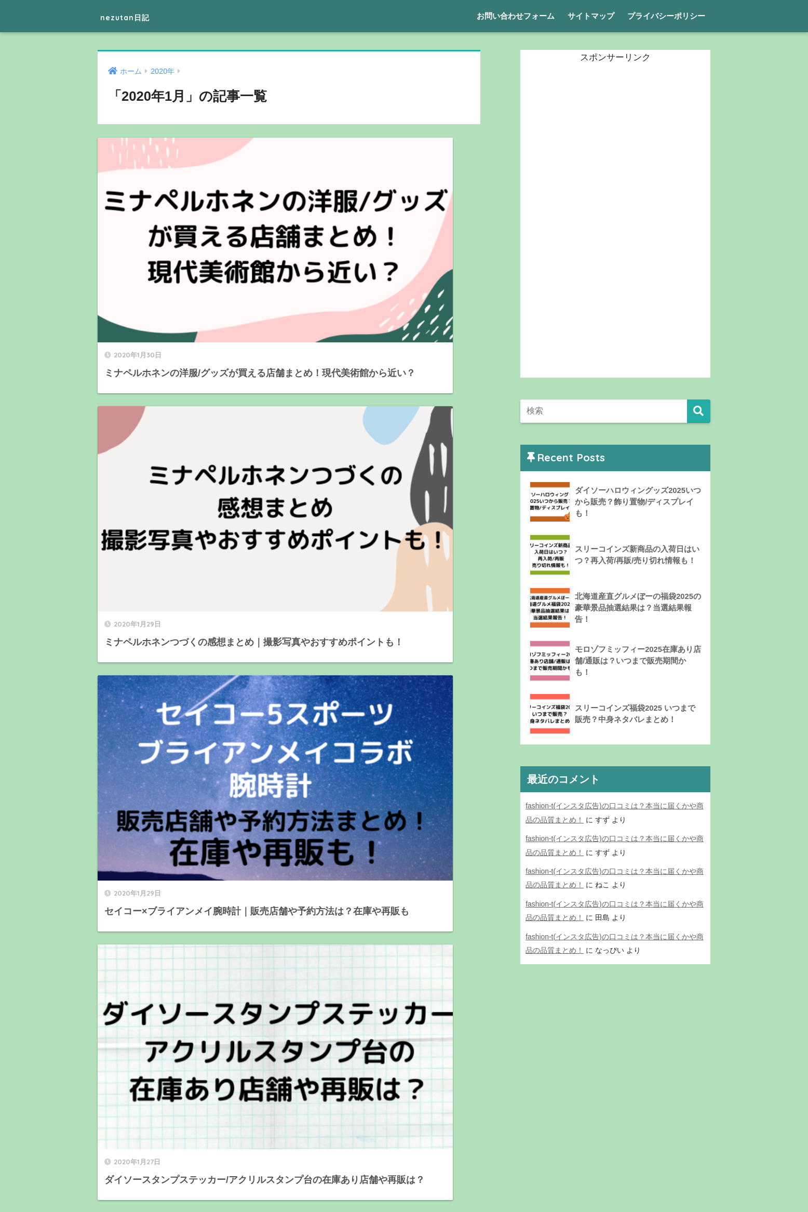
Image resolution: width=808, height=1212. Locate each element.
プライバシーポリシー (666, 15)
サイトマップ (591, 15)
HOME (404, 1168)
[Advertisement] (598, 222)
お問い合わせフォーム (516, 15)
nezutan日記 (137, 15)
